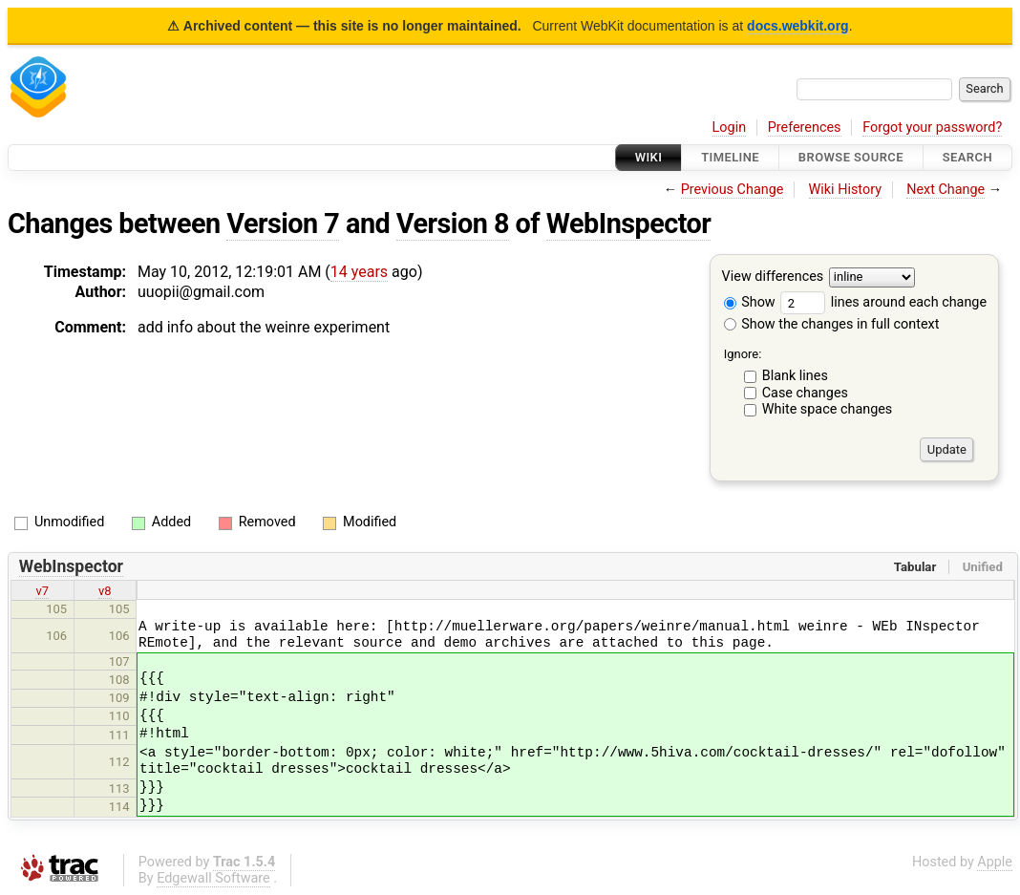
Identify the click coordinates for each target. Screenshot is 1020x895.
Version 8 (452, 223)
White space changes (827, 409)
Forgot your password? (932, 127)
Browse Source (850, 157)
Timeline (730, 157)
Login (729, 127)
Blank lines (795, 376)
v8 (105, 591)
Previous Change (732, 189)
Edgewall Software (213, 878)
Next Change (945, 189)
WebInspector (629, 223)
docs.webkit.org (798, 25)
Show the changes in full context (832, 324)
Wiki (649, 157)
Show (750, 302)
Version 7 (282, 223)
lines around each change (883, 302)
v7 (42, 591)
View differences (773, 277)
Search (967, 157)
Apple (994, 862)
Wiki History (845, 189)
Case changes (805, 393)
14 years (359, 272)
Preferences (804, 127)
